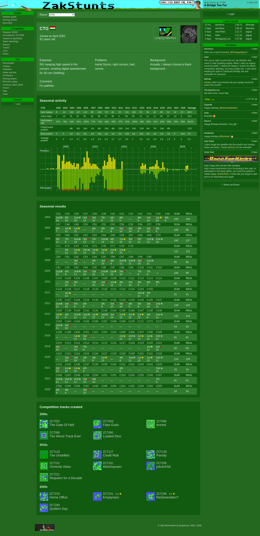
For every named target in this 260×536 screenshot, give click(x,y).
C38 (94, 213)
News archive (9, 72)
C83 (85, 256)
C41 (121, 213)
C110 (122, 278)
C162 (59, 321)
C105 (77, 278)
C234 (59, 364)
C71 (58, 246)
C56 (140, 224)
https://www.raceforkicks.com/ (218, 168)
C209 (159, 332)
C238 (95, 364)
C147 (141, 310)
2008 (100, 108)
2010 (114, 108)
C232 (150, 353)
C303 (141, 386)
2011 (120, 108)
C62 (85, 235)
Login (231, 14)
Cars (5, 50)
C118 (86, 289)
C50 (85, 224)
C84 (94, 256)
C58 (158, 224)
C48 (67, 224)
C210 (59, 342)
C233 (159, 353)
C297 (86, 386)
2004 (72, 108)
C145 (122, 310)
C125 (150, 289)
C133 (122, 299)
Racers (6, 44)
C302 (131, 386)
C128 (77, 299)
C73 (76, 246)
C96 (103, 267)
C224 (77, 353)
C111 (131, 278)
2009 (107, 108)
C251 (104, 375)
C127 (68, 299)
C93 (76, 267)
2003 (65, 108)
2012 (127, 108)
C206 (131, 332)
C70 (158, 235)
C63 (94, 235)
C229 (122, 353)
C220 (150, 342)
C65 (112, 235)
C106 (86, 278)
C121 (113, 289)
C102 (159, 267)
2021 (169, 108)
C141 (86, 310)
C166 (95, 321)
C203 (104, 332)
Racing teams (9, 78)
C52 (103, 224)
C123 (131, 289)
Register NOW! (10, 32)
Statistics (7, 69)
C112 (141, 278)
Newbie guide (9, 16)
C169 (122, 321)
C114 (159, 278)
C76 (103, 246)
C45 (158, 213)
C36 (76, 213)
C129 (86, 299)
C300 (113, 386)
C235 (68, 364)
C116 (68, 289)
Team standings (11, 41)
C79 (130, 246)
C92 (67, 267)
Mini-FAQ (7, 23)
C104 (68, 278)
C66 (121, 235)
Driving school (10, 19)
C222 (59, 353)
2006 (85, 108)
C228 (113, 353)
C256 (150, 375)
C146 (131, 310)
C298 (95, 386)
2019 (155, 108)
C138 (59, 310)
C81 (67, 256)
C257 (159, 375)
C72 (67, 246)
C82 (76, 256)
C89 (140, 256)
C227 (104, 353)
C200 (77, 332)
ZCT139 (161, 453)
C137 (159, 299)
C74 (85, 246)
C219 (141, 342)
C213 (86, 342)
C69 (149, 235)
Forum (6, 87)
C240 (113, 364)
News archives (231, 184)
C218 (131, 342)
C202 (95, 332)
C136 (150, 299)
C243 (141, 364)
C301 (122, 386)
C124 (141, 289)
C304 (150, 386)
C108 (104, 278)
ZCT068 (161, 423)
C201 (86, 332)
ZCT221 (66, 476)
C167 (104, 321)
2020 (162, 108)
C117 (77, 289)
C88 (130, 256)
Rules (5, 53)
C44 (149, 213)
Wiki (5, 91)
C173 (159, 321)
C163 (68, 321)
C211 (68, 342)
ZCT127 (111, 453)
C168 (113, 321)
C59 (58, 235)
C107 (95, 278)
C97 (112, 267)
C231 (141, 353)
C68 (140, 235)
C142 (95, 310)
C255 (141, 375)
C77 (112, 246)
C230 (131, 353)
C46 (167, 213)
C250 (95, 375)
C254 (131, 375)
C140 (77, 310)
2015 (142, 108)
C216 (113, 342)
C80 (58, 256)
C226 (95, 353)
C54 (121, 224)
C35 (67, 213)
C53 (112, 224)
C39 (103, 213)
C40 (112, 213)
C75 (94, 246)
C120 (104, 289)
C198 (59, 332)
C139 (68, 310)
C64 (103, 235)
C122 (122, 289)
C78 (121, 246)
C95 (94, 267)
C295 (68, 386)
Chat (5, 94)
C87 (121, 256)
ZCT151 (60, 465)
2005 (79, 108)
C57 (149, 224)
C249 (86, 375)
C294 (59, 386)
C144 (113, 310)
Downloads (8, 63)
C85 (103, 256)
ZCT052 (62, 423)
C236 (77, 364)
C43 (140, 213)
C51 (94, 224)
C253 (122, 375)
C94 (85, 267)
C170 (131, 321)
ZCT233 (59, 495)
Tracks (6, 47)
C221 (159, 342)
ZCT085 (65, 434)
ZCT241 (112, 495)
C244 (150, 364)
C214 (95, 342)
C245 (159, 364)
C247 (68, 375)
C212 (77, 342)
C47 (58, 224)
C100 (141, 267)
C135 (141, 299)
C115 (59, 289)
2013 (134, 108)
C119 (95, 289)
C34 (58, 213)
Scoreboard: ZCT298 (13, 35)
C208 (150, 332)
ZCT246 (167, 495)
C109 (113, 278)
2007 (93, 108)
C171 (141, 321)
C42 (130, 213)
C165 (86, 321)
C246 (59, 375)
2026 (183, 108)
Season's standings (12, 38)
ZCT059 (111, 423)
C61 (76, 235)
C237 (86, 364)
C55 (130, 224)
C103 (59, 278)
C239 (104, 364)
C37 (85, 213)
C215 (104, 342)
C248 (77, 375)
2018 (149, 108)
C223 (68, 353)
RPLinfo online (10, 81)
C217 (122, 342)
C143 (104, 310)
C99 (130, 267)
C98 (121, 267)
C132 (113, 299)
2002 (58, 108)
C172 (150, 321)
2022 (176, 108)
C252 (113, 375)
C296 (77, 386)
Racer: (44, 14)
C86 (112, 256)
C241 (122, 364)
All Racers (8, 75)
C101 (150, 267)
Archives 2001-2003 (13, 84)
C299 (104, 386)
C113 (150, 278)
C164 (77, 321)
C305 (159, 386)
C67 (130, 235)
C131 (104, 299)
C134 (131, 299)
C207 (141, 332)
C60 (67, 235)
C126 (59, 299)
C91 (58, 267)
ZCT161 (112, 465)
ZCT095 (112, 434)
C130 (95, 299)
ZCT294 (59, 507)
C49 (76, 224)
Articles (6, 66)
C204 (113, 332)
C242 (131, 364)
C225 (86, 353)
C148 (150, 310)
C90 (149, 256)
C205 (122, 332)
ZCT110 (59, 453)
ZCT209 (163, 465)
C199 (68, 332)
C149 (159, 310)
